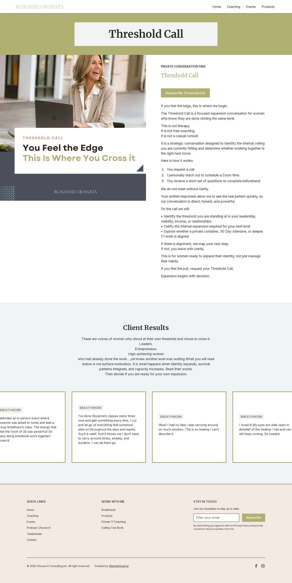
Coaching (233, 7)
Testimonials (34, 533)
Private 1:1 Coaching (113, 521)
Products (268, 7)
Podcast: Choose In (39, 527)
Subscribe (253, 517)
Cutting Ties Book (112, 527)
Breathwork (108, 509)
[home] (40, 6)
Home (216, 7)
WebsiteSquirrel (119, 566)
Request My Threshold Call (185, 93)
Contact (31, 539)
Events (251, 7)
